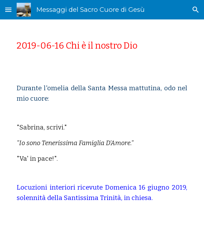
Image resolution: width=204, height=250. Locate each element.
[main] (102, 46)
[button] (8, 9)
